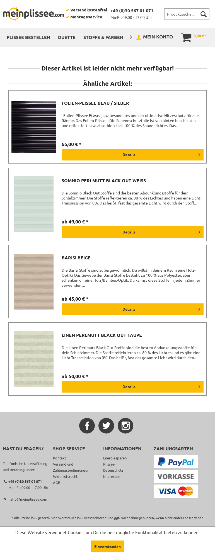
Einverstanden (107, 546)
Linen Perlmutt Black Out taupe (102, 335)
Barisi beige (76, 258)
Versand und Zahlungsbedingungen (71, 467)
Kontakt (59, 458)
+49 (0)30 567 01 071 (131, 10)
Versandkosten (95, 517)
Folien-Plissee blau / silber (95, 103)
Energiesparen (115, 458)
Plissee (109, 464)
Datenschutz (113, 470)
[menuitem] (186, 14)
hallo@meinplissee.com (27, 499)
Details (161, 153)
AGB (56, 482)
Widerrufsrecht (65, 476)
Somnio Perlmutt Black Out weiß (104, 180)
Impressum (112, 476)
